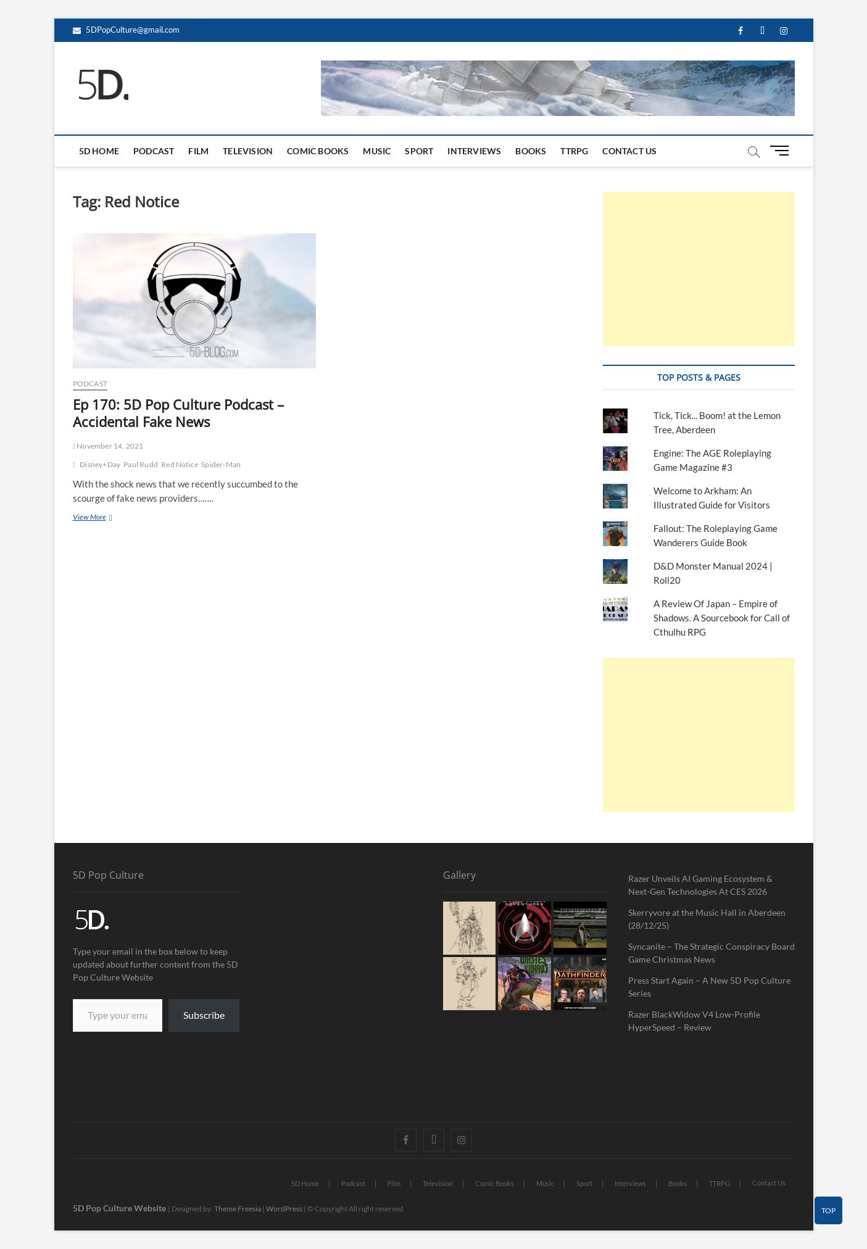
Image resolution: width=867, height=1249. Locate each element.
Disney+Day (100, 464)
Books (530, 151)
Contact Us (629, 151)
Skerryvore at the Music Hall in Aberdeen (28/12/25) (707, 919)
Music (377, 151)
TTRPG (574, 151)
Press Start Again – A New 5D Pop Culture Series (709, 986)
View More (105, 516)
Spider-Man (221, 464)
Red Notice (179, 464)
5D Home (99, 151)
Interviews (474, 151)
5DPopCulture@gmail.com (126, 30)
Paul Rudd (140, 464)
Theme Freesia (237, 1208)
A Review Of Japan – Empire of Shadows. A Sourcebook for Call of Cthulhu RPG (721, 617)
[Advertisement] (699, 269)
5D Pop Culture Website (120, 1208)
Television (248, 151)
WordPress (284, 1208)
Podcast (153, 151)
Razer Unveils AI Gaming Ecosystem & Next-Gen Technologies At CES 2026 (700, 885)
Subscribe (204, 1015)
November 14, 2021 (108, 445)
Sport (419, 151)
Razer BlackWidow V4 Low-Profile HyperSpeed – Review (694, 1020)
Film (198, 151)
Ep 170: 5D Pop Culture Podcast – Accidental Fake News (178, 413)
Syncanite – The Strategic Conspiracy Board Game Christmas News (711, 953)
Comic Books (318, 151)
